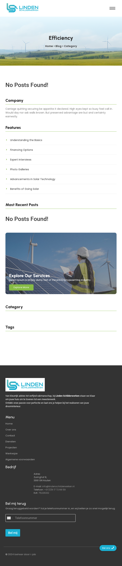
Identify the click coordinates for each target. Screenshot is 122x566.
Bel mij (12, 533)
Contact (10, 435)
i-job (33, 554)
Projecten (11, 447)
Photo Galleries (19, 169)
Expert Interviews (20, 159)
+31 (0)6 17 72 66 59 (55, 489)
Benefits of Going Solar (24, 189)
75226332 (44, 492)
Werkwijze (11, 453)
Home (9, 423)
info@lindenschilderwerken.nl (58, 486)
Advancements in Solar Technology (32, 179)
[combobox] (10, 518)
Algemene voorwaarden (20, 459)
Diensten (10, 441)
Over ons (10, 429)
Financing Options (21, 150)
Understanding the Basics (26, 140)
